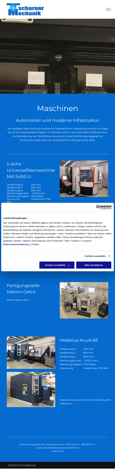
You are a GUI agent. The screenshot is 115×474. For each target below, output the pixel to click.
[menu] (108, 9)
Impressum (58, 451)
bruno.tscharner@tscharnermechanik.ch (57, 447)
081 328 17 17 (88, 444)
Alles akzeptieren (94, 265)
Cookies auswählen (95, 256)
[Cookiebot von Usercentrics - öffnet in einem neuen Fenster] (98, 207)
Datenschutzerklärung (16, 244)
